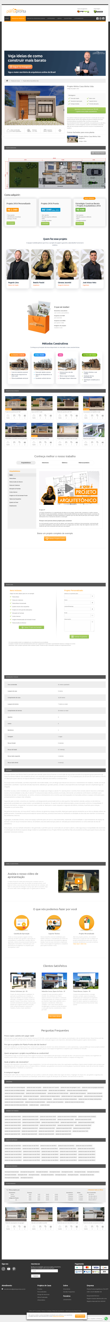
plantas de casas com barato (95, 1100)
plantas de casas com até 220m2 (31, 1164)
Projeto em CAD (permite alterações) (22, 617)
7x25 (38, 1203)
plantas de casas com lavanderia (55, 1109)
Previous (3, 142)
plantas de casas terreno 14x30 (86, 1129)
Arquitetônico (26, 470)
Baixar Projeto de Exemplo (32, 634)
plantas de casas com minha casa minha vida (16, 1112)
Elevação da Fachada (15, 495)
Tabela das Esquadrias (15, 506)
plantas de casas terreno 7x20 (80, 1138)
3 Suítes (80, 1205)
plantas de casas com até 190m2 (68, 1161)
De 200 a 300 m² (92, 1205)
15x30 (55, 1203)
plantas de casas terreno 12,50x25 (31, 1129)
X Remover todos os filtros (95, 1197)
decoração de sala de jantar (12, 1184)
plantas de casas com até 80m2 (48, 1152)
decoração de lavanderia (47, 1181)
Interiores (45, 470)
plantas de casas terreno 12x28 (65, 1126)
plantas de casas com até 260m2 (13, 1167)
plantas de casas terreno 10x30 (48, 1123)
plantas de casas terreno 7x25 (12, 1141)
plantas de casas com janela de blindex (35, 1109)
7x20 (38, 1201)
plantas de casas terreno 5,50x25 (81, 1135)
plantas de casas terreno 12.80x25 (50, 1129)
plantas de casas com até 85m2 (66, 1152)
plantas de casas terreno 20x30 (65, 1132)
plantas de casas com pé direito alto (93, 1103)
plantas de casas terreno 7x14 (63, 1138)
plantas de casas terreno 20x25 (48, 1132)
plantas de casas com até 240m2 (68, 1164)
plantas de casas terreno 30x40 (13, 1135)
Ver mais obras (55, 1023)
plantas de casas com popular (31, 1103)
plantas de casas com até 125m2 (31, 1158)
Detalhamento (13, 512)
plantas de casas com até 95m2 (13, 1155)
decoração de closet (55, 1179)
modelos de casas (34, 1112)
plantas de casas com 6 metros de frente (58, 1100)
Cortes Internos (13, 499)
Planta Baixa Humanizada (19, 610)
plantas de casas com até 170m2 (31, 1161)
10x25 (46, 1203)
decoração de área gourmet (27, 1179)
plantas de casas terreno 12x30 (83, 1126)
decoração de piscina (60, 1181)
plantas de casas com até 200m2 (87, 1161)
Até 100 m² (90, 1201)
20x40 (55, 1206)
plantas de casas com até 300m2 (87, 1167)
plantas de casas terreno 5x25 (63, 1135)
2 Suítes (80, 1203)
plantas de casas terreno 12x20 (30, 1126)
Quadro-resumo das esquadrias (20, 613)
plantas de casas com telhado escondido (37, 1097)
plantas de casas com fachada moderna (77, 1097)
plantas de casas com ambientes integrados (16, 1106)
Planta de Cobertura (14, 492)
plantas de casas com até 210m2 (13, 1164)
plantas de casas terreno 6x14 (12, 1138)
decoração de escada (80, 1179)
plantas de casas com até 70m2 (13, 1152)
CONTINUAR (80, 1316)
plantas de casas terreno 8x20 (29, 1141)
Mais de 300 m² (91, 1206)
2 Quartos (69, 1201)
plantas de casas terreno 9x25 (63, 1141)
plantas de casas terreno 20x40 (83, 1132)
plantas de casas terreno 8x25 (46, 1141)
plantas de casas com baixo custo (13, 1103)
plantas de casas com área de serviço (74, 1109)
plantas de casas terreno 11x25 (13, 1126)
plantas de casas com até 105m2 (49, 1155)
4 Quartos (69, 1205)
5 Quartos (69, 1206)
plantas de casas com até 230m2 (50, 1164)
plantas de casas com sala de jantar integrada (40, 1106)
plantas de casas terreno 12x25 (48, 1126)
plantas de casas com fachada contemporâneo (65, 1106)
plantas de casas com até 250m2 (87, 1164)
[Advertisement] (55, 36)
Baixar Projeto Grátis (55, 545)
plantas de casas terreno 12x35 (13, 1129)
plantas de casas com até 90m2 (84, 1152)
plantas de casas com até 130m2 (50, 1158)
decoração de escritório (93, 1179)
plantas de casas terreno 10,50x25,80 (67, 1123)
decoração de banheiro (42, 1179)
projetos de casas (45, 1112)
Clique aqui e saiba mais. (80, 951)
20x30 (55, 1205)
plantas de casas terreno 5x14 (30, 1135)
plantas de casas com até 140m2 (68, 1158)
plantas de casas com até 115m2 (86, 1155)
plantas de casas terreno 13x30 (68, 1129)
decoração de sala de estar (87, 1181)
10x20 (46, 1201)
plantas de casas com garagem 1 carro (70, 1094)
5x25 (29, 1203)
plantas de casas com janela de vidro (14, 1109)
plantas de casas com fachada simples (14, 1100)
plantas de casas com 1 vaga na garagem (72, 1103)
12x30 (55, 1201)
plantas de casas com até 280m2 (50, 1167)
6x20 (29, 1205)
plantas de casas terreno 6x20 (29, 1138)
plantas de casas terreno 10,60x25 (87, 1123)
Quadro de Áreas (13, 509)
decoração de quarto (73, 1181)
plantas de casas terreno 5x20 (47, 1135)
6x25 (29, 1206)
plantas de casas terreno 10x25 (30, 1123)
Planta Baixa (12, 485)
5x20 (29, 1201)
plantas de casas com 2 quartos (51, 1094)
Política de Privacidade (58, 1316)
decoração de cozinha (67, 1179)
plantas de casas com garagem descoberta (93, 1094)
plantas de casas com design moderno (50, 1103)
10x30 (46, 1205)
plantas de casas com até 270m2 (31, 1167)
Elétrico (64, 470)
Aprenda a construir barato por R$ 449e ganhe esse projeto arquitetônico (86, 110)
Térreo (11, 1201)
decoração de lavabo (34, 1181)
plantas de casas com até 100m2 (31, 1155)
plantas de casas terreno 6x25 (46, 1138)
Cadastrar (35, 1283)
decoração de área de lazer (12, 1179)
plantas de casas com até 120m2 (13, 1158)
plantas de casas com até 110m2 (68, 1155)
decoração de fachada (10, 1181)
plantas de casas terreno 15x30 (13, 1132)
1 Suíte (79, 1201)
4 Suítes (80, 1206)
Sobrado (12, 1203)
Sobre (11, 482)
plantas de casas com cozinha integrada (15, 1094)
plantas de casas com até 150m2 (87, 1158)
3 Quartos (69, 1203)
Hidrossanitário (84, 470)
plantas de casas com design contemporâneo (90, 1106)
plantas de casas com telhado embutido (15, 1097)
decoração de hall (22, 1181)
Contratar (11, 230)
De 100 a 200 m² (92, 1203)
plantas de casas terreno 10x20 (13, 1123)
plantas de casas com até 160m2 (13, 1161)
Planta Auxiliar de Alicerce (16, 489)
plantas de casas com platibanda (57, 1097)
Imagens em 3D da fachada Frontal (18, 502)
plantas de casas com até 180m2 (50, 1161)
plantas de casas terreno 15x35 (30, 1132)
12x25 (46, 1206)
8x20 (38, 1205)
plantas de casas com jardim (34, 1094)
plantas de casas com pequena (78, 1100)
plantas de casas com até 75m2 (31, 1152)
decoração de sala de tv (27, 1184)
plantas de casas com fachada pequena (36, 1100)
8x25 (38, 1206)
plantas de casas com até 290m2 (68, 1167)
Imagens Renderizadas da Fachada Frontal (23, 626)
